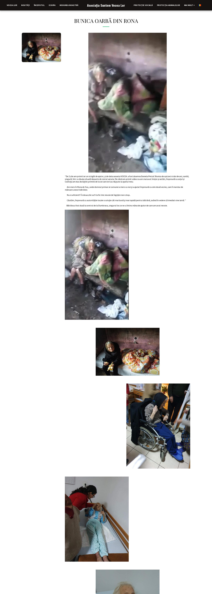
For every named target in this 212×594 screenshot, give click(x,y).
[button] (198, 5)
